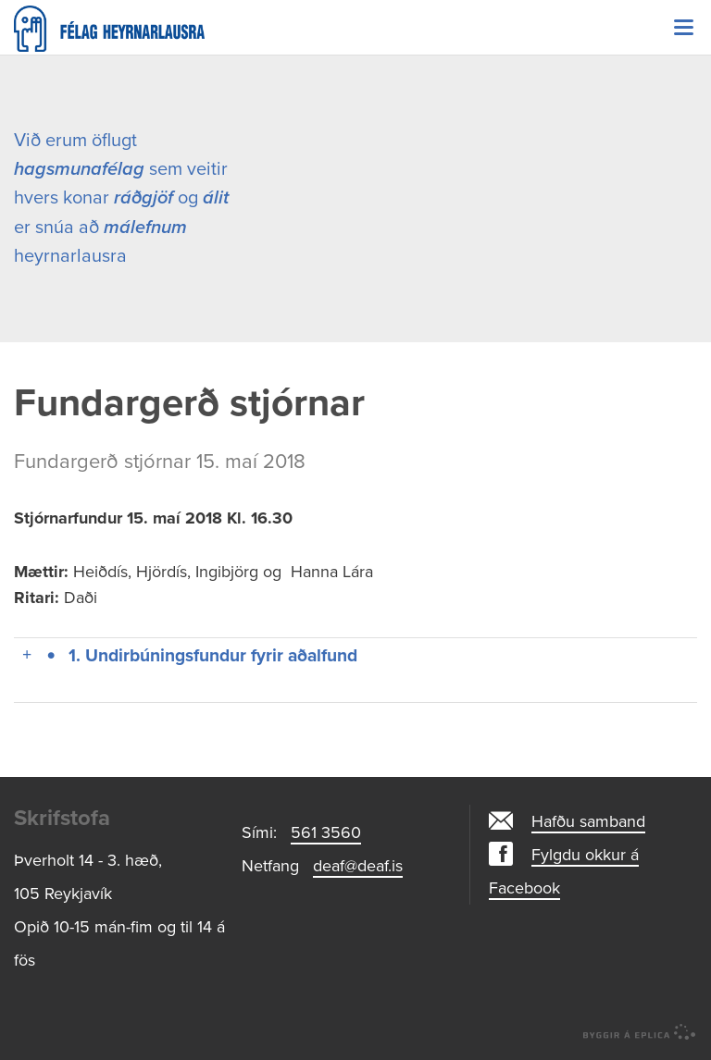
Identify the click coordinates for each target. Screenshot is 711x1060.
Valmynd (683, 27)
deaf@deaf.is (358, 866)
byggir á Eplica (639, 1032)
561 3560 (326, 832)
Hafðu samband (588, 821)
